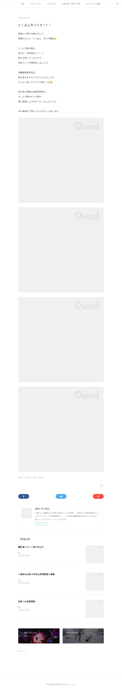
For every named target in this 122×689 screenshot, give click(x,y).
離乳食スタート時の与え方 (31, 547)
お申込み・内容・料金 (71, 4)
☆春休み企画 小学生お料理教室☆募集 (36, 574)
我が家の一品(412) (37, 477)
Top (22, 4)
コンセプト (51, 4)
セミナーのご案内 (93, 4)
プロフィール (35, 4)
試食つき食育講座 (26, 601)
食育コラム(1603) (24, 477)
